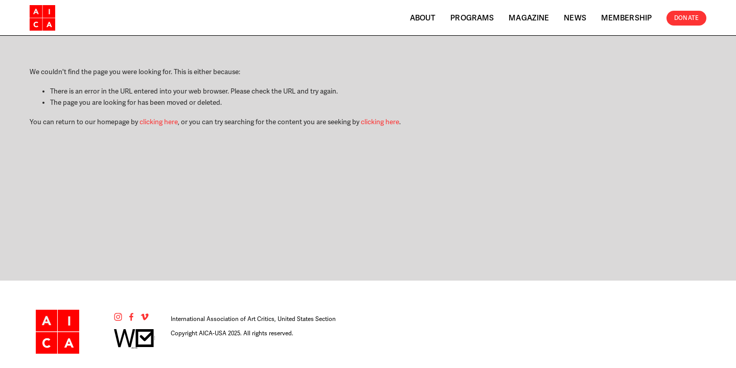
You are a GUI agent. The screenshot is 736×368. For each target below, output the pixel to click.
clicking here (159, 122)
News (575, 17)
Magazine (529, 17)
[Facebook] (131, 317)
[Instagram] (118, 317)
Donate (686, 17)
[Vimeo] (145, 317)
